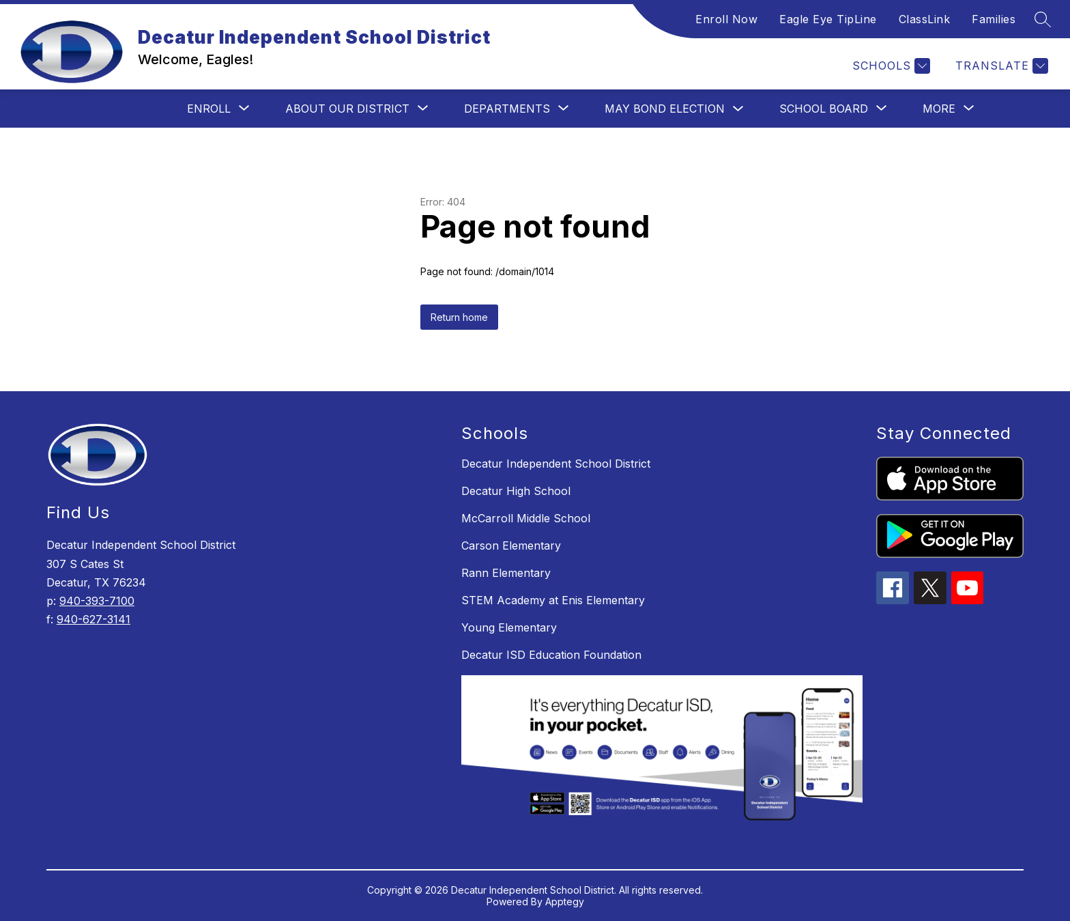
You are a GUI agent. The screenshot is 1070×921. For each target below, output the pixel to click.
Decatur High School (515, 491)
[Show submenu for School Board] (823, 108)
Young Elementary (509, 627)
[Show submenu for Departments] (507, 108)
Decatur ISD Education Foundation (551, 655)
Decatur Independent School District (555, 463)
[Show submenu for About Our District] (347, 108)
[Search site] (1043, 19)
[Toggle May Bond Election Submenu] (738, 109)
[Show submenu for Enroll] (209, 108)
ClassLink (925, 19)
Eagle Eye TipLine (828, 19)
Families (993, 19)
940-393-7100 (96, 601)
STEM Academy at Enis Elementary (553, 600)
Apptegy (564, 901)
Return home (459, 317)
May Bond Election (665, 108)
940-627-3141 (93, 619)
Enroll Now (726, 19)
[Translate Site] (1000, 65)
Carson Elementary (511, 545)
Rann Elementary (506, 573)
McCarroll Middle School (525, 518)
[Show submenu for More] (939, 108)
